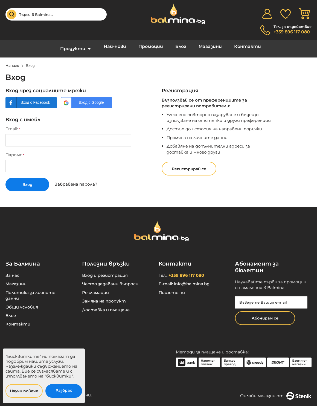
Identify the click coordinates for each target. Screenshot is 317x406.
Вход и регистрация (105, 270)
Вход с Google (91, 98)
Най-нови (119, 46)
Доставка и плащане (106, 305)
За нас (12, 270)
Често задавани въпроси (110, 279)
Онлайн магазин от (276, 391)
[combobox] (56, 14)
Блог (179, 46)
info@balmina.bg (192, 279)
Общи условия (21, 302)
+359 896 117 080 (292, 31)
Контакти (240, 46)
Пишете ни (172, 287)
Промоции (152, 46)
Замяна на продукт (104, 296)
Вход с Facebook (35, 98)
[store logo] (175, 14)
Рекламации (95, 287)
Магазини (206, 46)
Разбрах (64, 390)
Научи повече (24, 390)
